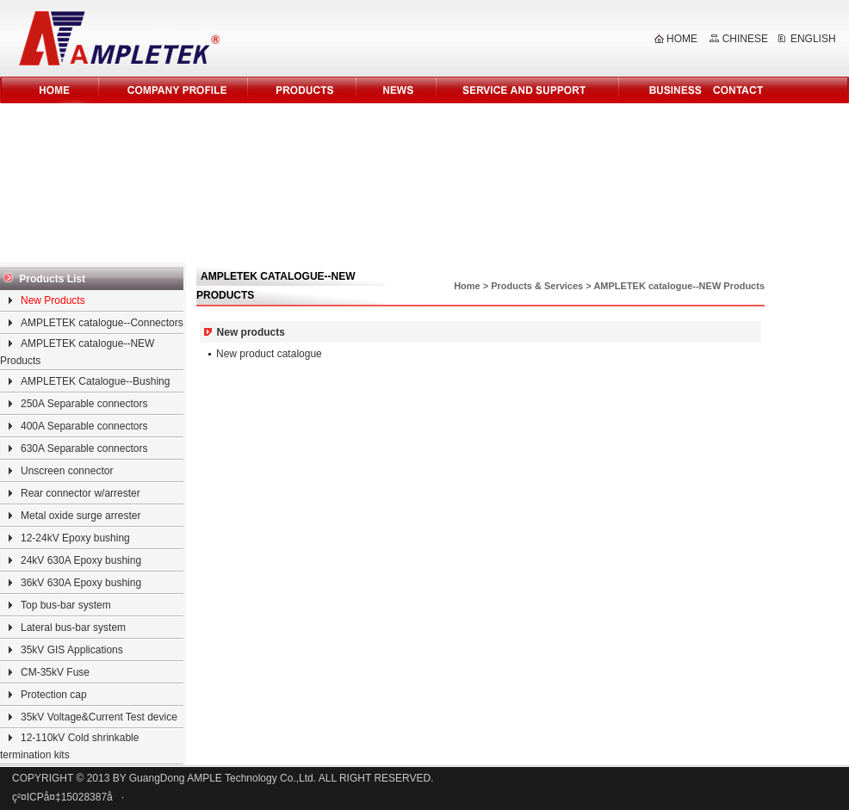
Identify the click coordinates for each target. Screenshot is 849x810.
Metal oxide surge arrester (80, 516)
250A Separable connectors (84, 404)
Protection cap (54, 695)
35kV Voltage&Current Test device (99, 717)
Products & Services (537, 286)
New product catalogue (269, 354)
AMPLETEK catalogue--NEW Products (679, 286)
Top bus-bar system (66, 605)
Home (467, 286)
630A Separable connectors (84, 448)
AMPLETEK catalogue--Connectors (102, 323)
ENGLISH (813, 39)
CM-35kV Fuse (55, 672)
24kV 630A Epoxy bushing (81, 560)
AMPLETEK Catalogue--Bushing (95, 381)
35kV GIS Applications (72, 650)
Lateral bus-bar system (73, 627)
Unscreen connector (67, 471)
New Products (53, 300)
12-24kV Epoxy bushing (75, 538)
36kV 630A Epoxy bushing (81, 583)
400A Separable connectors (84, 426)
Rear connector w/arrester (80, 493)
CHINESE (745, 39)
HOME (681, 39)
